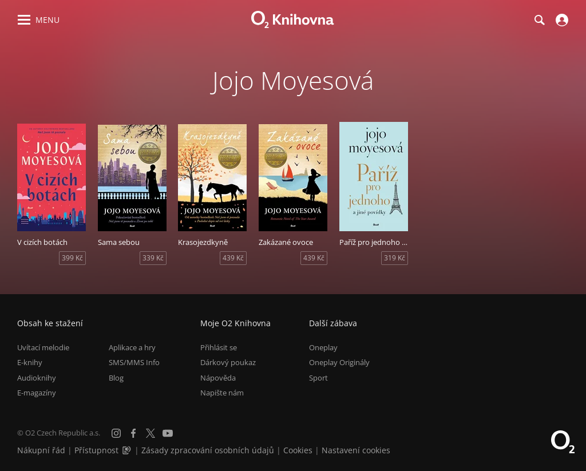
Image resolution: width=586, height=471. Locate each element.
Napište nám (222, 392)
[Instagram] (116, 433)
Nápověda (218, 378)
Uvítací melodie (43, 347)
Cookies (297, 450)
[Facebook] (133, 433)
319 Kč (394, 258)
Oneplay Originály (339, 362)
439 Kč (233, 258)
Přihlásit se (218, 347)
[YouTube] (167, 433)
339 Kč (153, 258)
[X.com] (150, 433)
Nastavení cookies (356, 450)
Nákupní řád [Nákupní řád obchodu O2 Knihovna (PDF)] (41, 450)
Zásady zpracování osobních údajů (207, 450)
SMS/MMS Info (134, 362)
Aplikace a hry (132, 347)
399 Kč (72, 258)
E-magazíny (36, 392)
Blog (116, 378)
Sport (318, 378)
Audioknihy (36, 378)
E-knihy (29, 362)
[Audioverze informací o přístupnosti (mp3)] (127, 450)
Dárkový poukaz (228, 362)
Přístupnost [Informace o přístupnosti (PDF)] (96, 450)
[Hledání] (539, 20)
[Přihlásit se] (561, 20)
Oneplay (323, 347)
